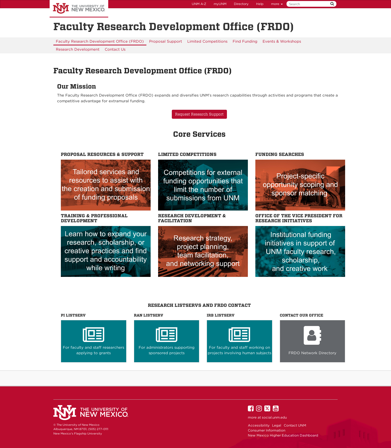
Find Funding (245, 41)
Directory (241, 4)
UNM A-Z (199, 4)
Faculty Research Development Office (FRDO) (100, 41)
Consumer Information (266, 430)
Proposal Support (165, 41)
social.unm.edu (274, 417)
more (277, 4)
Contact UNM (295, 425)
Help (260, 4)
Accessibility (259, 425)
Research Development (77, 49)
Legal (276, 425)
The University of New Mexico (79, 8)
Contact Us (115, 49)
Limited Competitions (207, 41)
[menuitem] (99, 41)
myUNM (220, 4)
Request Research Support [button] (199, 114)
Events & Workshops (282, 41)
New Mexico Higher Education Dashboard (283, 435)
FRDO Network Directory (312, 353)
